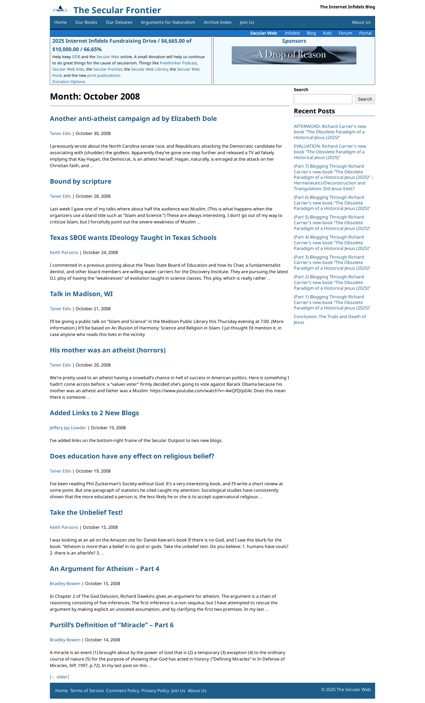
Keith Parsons (64, 252)
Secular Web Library (149, 69)
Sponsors (294, 40)
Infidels (292, 33)
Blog (311, 33)
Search (301, 89)
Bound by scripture (80, 181)
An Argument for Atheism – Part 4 (104, 568)
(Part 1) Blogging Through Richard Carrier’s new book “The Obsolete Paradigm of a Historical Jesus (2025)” (332, 302)
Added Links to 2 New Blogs (94, 412)
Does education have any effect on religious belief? (132, 455)
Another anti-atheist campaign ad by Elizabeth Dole (133, 118)
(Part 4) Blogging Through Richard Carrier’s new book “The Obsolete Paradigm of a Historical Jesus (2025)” (332, 242)
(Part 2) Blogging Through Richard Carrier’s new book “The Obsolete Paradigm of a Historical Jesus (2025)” (332, 282)
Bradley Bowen (65, 583)
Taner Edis (60, 133)
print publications (103, 75)
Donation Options (68, 81)
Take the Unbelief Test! (86, 512)
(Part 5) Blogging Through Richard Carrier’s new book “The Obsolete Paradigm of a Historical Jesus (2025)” (332, 222)
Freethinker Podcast (178, 62)
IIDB (76, 56)
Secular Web (107, 56)
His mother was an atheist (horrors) (108, 349)
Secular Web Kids (68, 69)
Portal (365, 33)
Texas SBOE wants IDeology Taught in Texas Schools (133, 237)
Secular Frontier (107, 69)
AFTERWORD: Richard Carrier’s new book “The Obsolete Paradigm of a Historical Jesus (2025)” (330, 132)
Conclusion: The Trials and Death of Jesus (330, 319)
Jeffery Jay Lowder (68, 428)
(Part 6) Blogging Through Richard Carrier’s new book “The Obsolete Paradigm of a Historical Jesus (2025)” (332, 203)
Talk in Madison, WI (81, 293)
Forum (345, 33)
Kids (327, 33)
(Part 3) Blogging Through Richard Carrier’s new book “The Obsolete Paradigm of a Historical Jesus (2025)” (332, 262)
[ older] (59, 677)
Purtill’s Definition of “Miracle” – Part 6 (112, 624)
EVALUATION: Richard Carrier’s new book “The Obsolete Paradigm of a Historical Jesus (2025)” (330, 151)
